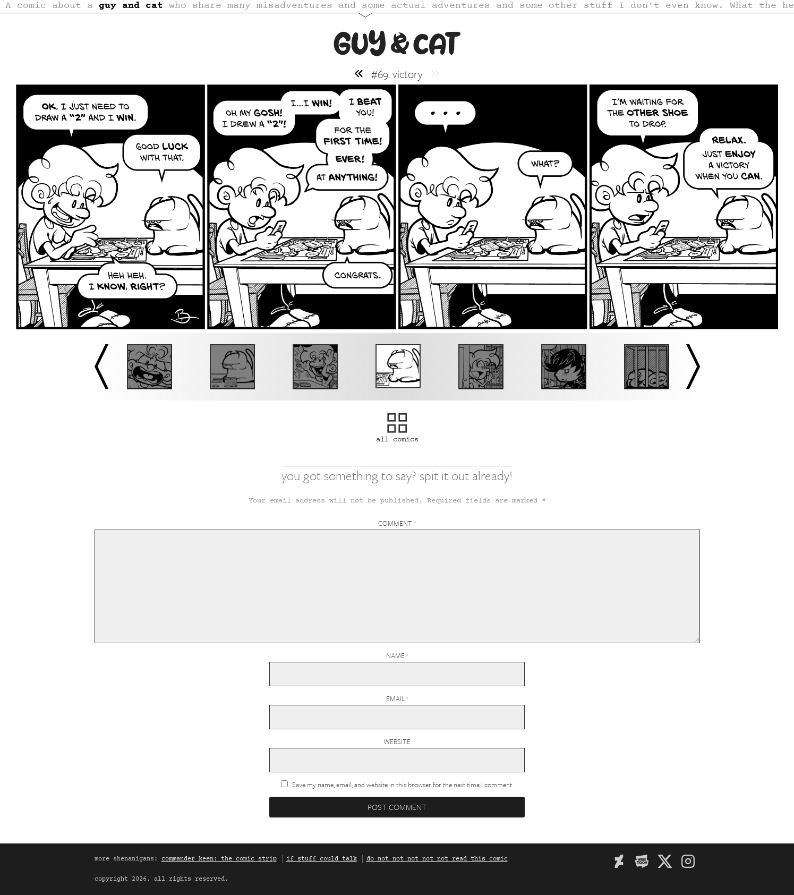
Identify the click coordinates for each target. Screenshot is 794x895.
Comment (397, 523)
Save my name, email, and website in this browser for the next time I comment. (402, 784)
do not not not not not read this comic (437, 859)
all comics (397, 434)
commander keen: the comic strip (219, 859)
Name (397, 655)
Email (397, 698)
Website (397, 741)
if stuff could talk (321, 859)
